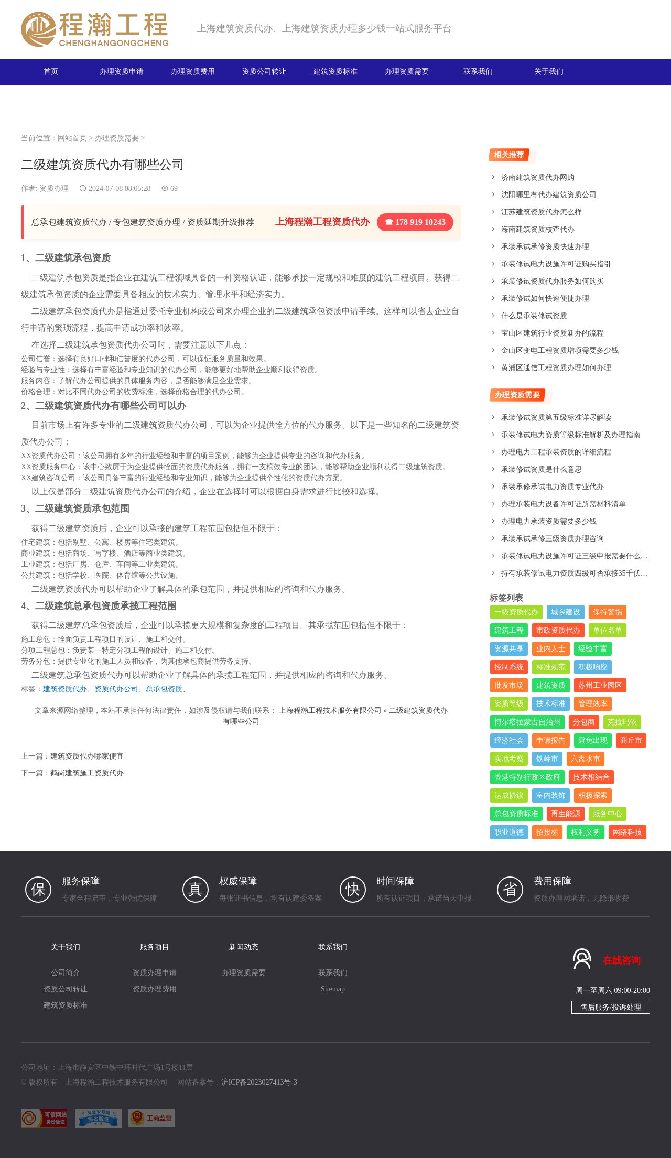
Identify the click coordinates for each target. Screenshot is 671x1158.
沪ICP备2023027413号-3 (259, 1082)
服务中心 (607, 814)
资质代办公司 (116, 689)
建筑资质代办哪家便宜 (87, 756)
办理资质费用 (193, 71)
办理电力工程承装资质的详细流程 (556, 452)
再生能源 (565, 814)
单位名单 (607, 630)
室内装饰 (551, 795)
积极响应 (593, 667)
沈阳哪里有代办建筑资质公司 (549, 195)
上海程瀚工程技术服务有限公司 (330, 711)
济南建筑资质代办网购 (538, 177)
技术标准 (551, 704)
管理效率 (593, 704)
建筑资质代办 (65, 689)
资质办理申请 (155, 973)
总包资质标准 (516, 814)
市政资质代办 (558, 630)
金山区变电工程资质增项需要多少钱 (560, 350)
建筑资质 (551, 685)
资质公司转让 (264, 71)
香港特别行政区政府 (527, 777)
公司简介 (65, 973)
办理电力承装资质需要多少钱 (549, 521)
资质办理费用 (155, 989)
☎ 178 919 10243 (415, 222)
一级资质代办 (516, 612)
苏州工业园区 (600, 685)
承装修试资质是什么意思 (541, 469)
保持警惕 (607, 612)
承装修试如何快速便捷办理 (545, 298)
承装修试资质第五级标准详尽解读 (556, 417)
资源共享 (509, 649)
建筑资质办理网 (100, 29)
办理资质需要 (407, 71)
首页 (51, 71)
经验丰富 (593, 649)
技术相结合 (591, 777)
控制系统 (509, 667)
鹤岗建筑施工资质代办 (87, 773)
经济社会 (509, 740)
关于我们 (549, 71)
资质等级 (509, 704)
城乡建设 (565, 612)
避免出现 (593, 740)
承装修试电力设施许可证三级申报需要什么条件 (578, 556)
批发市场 (509, 685)
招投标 (547, 832)
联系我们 (478, 71)
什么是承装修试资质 (534, 316)
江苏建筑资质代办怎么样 (541, 212)
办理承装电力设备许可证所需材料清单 (563, 504)
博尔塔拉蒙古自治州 (527, 722)
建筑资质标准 (335, 71)
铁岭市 (547, 759)
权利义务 (585, 832)
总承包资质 (164, 689)
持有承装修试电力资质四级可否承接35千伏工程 (578, 573)
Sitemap (333, 989)
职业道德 (509, 832)
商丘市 (631, 740)
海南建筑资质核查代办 (538, 229)
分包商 (584, 722)
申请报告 (551, 740)
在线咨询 (622, 960)
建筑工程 (509, 630)
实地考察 (509, 759)
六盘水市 (585, 759)
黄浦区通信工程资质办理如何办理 (556, 368)
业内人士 (551, 649)
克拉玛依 (622, 722)
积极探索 (593, 795)
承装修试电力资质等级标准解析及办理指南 (571, 435)
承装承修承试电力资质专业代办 (552, 487)
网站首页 (72, 138)
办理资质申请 (122, 71)
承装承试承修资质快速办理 (545, 247)
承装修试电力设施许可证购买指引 (556, 264)
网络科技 (627, 832)
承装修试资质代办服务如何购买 (552, 281)
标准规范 (551, 667)
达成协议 (509, 795)
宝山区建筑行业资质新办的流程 (552, 333)
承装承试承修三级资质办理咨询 (552, 539)
